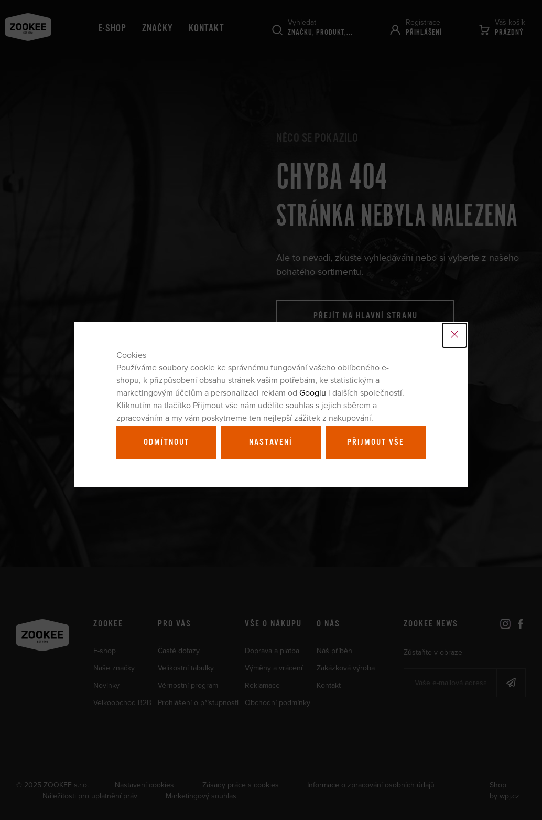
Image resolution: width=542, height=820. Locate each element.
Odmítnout (166, 442)
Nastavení (270, 442)
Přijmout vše (375, 442)
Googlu (312, 392)
